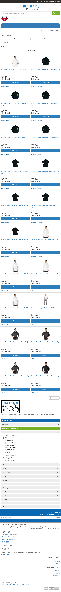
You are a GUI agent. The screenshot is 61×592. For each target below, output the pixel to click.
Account (57, 1)
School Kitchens (6, 543)
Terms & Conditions (6, 584)
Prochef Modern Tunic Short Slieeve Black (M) (45, 342)
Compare (51, 1)
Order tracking (56, 560)
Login (58, 572)
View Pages (30, 50)
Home (4, 31)
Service (9, 31)
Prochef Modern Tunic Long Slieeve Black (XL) (45, 376)
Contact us (57, 565)
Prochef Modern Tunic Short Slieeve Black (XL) (15, 376)
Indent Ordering (6, 538)
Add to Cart (15, 82)
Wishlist (44, 1)
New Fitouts (5, 541)
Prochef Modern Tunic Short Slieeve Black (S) (14, 342)
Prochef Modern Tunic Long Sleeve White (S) (44, 239)
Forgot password (55, 575)
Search (56, 13)
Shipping (57, 563)
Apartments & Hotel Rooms (9, 534)
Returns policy (56, 561)
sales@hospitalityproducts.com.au (10, 549)
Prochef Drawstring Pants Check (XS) (42, 308)
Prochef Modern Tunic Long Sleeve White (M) (14, 274)
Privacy (14, 584)
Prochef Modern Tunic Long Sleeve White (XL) (14, 308)
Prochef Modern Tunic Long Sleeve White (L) (44, 274)
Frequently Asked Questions (24, 584)
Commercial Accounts (8, 536)
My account (57, 570)
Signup (58, 573)
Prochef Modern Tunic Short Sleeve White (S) (14, 69)
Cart (38, 1)
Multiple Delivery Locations (9, 539)
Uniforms (15, 31)
